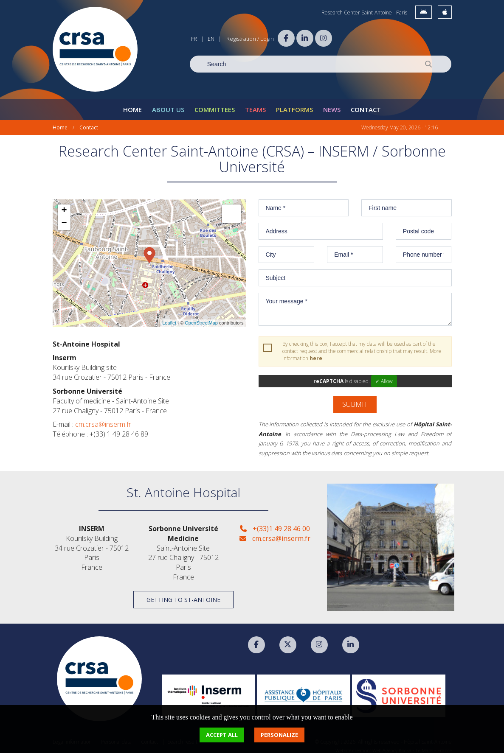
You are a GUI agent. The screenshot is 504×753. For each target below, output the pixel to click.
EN (211, 38)
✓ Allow (384, 376)
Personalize (279, 735)
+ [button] (64, 205)
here (316, 353)
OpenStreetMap (201, 317)
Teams (255, 104)
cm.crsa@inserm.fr (103, 419)
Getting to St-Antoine (183, 595)
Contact (366, 104)
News (332, 104)
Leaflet (169, 317)
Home (132, 104)
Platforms (294, 104)
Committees (214, 104)
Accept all (222, 735)
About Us (168, 104)
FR (194, 38)
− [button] (64, 218)
